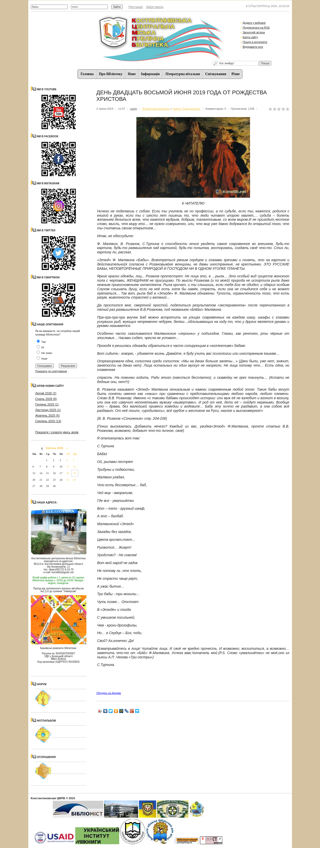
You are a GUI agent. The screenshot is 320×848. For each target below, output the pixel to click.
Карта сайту (250, 37)
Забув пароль (154, 6)
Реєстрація (136, 6)
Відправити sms (253, 46)
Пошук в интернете (255, 41)
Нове (132, 74)
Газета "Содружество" (187, 108)
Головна (87, 74)
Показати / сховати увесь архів (57, 432)
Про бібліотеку (110, 74)
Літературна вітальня (182, 74)
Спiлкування (215, 74)
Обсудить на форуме (108, 693)
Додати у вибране (254, 22)
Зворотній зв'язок (254, 32)
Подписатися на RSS (256, 27)
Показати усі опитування (51, 371)
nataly (133, 108)
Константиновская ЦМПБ (48, 798)
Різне (236, 74)
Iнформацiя (150, 74)
